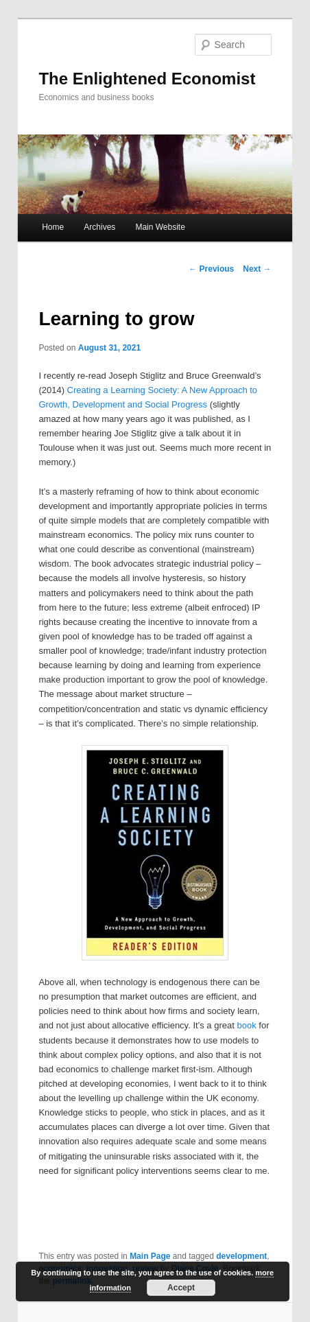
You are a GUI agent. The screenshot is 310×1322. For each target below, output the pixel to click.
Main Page (150, 1256)
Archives (99, 227)
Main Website (159, 227)
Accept (181, 1288)
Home (53, 227)
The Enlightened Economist (146, 78)
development (241, 1256)
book (246, 1025)
